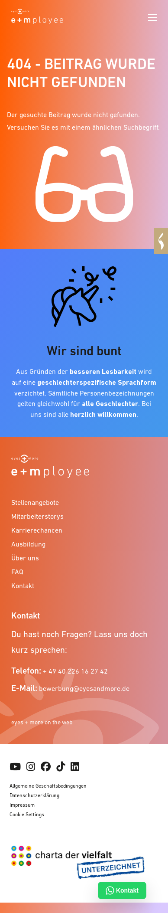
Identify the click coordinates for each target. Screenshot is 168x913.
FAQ (17, 572)
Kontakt (22, 585)
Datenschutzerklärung (34, 795)
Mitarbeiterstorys (37, 516)
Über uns (25, 558)
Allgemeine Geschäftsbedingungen (48, 786)
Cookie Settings (27, 814)
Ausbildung (28, 544)
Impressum (22, 805)
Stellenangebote (35, 502)
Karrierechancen (36, 530)
